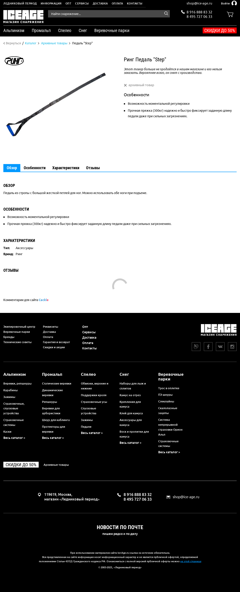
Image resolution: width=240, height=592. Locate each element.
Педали (86, 426)
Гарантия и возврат (56, 342)
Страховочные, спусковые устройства (13, 408)
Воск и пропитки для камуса (134, 434)
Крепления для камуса (130, 404)
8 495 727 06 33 (199, 16)
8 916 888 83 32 (199, 12)
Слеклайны (166, 401)
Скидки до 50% (219, 30)
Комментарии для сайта (25, 300)
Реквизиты (50, 326)
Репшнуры (49, 401)
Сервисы (82, 3)
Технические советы (17, 342)
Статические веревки (56, 383)
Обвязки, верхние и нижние (94, 386)
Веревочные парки (16, 331)
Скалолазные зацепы (167, 410)
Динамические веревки (52, 393)
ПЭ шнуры (165, 394)
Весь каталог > (14, 438)
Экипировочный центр (19, 326)
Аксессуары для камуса (131, 422)
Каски (7, 431)
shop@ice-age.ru (199, 3)
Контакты (135, 3)
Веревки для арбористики (51, 411)
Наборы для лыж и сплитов (133, 386)
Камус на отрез (130, 395)
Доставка (100, 3)
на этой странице (190, 561)
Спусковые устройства (88, 411)
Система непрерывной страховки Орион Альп (170, 427)
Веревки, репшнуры (17, 383)
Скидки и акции (54, 347)
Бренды (8, 336)
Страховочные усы (94, 401)
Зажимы (9, 396)
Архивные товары (56, 464)
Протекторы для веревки (53, 429)
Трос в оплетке (168, 388)
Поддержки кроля (93, 395)
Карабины (10, 390)
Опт (68, 3)
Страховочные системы (13, 422)
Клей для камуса (131, 413)
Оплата (117, 3)
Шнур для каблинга (56, 419)
